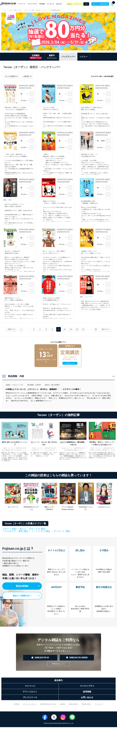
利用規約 (16, 707)
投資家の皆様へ (86, 707)
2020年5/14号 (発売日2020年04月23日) (27, 181)
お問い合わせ (87, 700)
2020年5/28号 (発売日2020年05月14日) (103, 134)
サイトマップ (99, 707)
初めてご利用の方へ (20, 595)
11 (64, 329)
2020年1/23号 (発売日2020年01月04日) (65, 277)
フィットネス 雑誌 (40, 531)
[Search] (86, 4)
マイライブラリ (32, 4)
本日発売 (42, 4)
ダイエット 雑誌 (61, 531)
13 (77, 329)
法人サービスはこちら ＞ (12, 602)
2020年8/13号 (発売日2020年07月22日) (27, 87)
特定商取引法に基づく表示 (48, 707)
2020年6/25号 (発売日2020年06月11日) (27, 134)
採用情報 (87, 694)
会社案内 (62, 707)
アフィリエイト (30, 694)
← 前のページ (11, 329)
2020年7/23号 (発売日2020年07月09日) (65, 87)
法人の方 (59, 4)
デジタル (23, 100)
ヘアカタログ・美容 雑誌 (15, 531)
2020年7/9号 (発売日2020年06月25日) (102, 87)
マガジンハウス (17, 385)
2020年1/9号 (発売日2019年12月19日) (102, 277)
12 (71, 329)
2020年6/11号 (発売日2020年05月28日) (65, 134)
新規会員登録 (22, 585)
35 (96, 329)
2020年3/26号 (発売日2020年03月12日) (27, 231)
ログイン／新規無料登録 (100, 4)
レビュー (84, 57)
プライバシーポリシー (30, 707)
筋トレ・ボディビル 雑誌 (26, 10)
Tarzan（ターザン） (42, 10)
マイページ (21, 4)
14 (83, 329)
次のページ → (106, 329)
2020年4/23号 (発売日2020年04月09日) (65, 181)
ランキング (50, 4)
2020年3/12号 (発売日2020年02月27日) (65, 231)
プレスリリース (30, 700)
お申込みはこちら (69, 363)
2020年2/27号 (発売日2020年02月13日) (103, 231)
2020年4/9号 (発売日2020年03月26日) (102, 181)
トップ (4, 10)
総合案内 (58, 683)
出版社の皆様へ (73, 707)
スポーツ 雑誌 (12, 10)
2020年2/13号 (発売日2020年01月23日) (27, 277)
